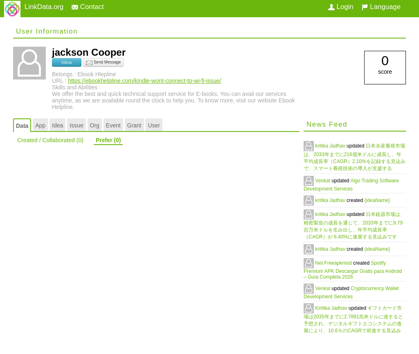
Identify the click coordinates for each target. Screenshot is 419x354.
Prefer (108, 140)
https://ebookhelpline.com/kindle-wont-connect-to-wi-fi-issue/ (144, 80)
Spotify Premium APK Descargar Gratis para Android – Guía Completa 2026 (353, 270)
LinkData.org (44, 7)
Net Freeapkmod (334, 263)
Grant (134, 125)
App (40, 125)
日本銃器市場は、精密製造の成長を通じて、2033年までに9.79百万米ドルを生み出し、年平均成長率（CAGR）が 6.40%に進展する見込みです (354, 225)
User (154, 125)
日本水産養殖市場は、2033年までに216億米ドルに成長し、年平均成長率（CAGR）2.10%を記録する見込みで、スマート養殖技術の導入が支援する (354, 157)
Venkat (323, 181)
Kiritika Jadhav (331, 308)
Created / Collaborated (50, 140)
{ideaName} (377, 200)
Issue (76, 125)
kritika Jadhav (331, 146)
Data (22, 126)
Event (113, 125)
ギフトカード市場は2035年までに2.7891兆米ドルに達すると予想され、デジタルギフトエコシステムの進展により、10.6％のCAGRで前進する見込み (353, 319)
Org (94, 125)
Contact (88, 7)
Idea (57, 125)
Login (341, 7)
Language (381, 7)
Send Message (103, 63)
